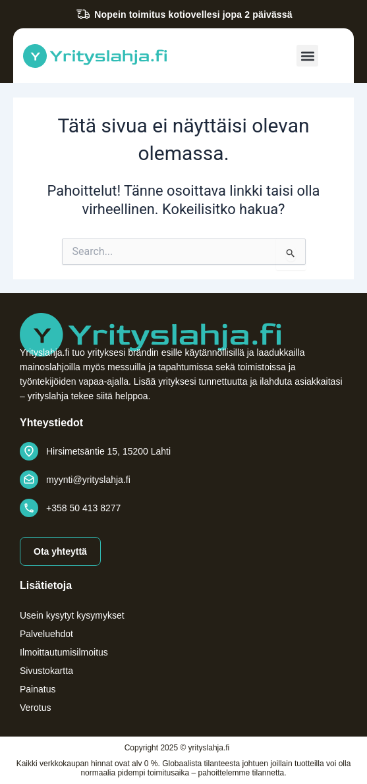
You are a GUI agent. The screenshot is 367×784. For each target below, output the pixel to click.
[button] (307, 56)
